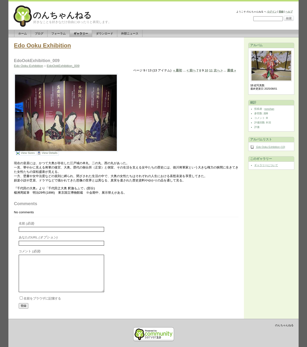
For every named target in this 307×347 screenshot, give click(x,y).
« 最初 (177, 70)
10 (206, 70)
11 (211, 70)
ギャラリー (81, 33)
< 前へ (191, 70)
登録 (281, 11)
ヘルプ (289, 11)
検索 (289, 18)
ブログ (39, 33)
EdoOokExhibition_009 (63, 66)
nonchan (269, 108)
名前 (22, 223)
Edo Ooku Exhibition (42, 45)
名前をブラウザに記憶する (42, 298)
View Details (50, 153)
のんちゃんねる (62, 15)
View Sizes (28, 153)
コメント (25, 251)
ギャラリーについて (266, 165)
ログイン (272, 11)
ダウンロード (104, 33)
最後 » (231, 70)
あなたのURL (29, 237)
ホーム (22, 33)
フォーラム (58, 33)
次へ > (218, 70)
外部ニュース (129, 33)
